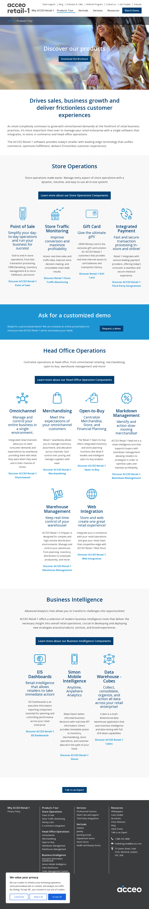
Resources (113, 10)
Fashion (80, 827)
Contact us (111, 4)
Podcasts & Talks (74, 4)
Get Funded (124, 4)
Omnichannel (48, 835)
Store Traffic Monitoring (53, 818)
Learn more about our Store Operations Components (74, 195)
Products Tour (65, 10)
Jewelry (80, 831)
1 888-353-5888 (122, 838)
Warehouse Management (54, 849)
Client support (48, 4)
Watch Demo (132, 10)
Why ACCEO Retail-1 (43, 10)
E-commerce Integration (53, 825)
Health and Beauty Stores (89, 845)
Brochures (116, 818)
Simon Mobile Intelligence (54, 864)
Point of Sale (48, 815)
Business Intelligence (54, 855)
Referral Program (94, 4)
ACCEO (11, 20)
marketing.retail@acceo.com (128, 843)
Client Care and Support (88, 815)
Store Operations (52, 811)
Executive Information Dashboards (52, 859)
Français (138, 4)
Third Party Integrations (88, 818)
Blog (61, 4)
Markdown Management (53, 845)
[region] (38, 888)
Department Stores (86, 838)
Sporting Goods (84, 834)
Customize (19, 896)
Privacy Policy (13, 811)
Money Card (48, 822)
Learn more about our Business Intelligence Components (74, 641)
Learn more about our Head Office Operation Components (74, 379)
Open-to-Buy (48, 842)
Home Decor (83, 841)
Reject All (38, 896)
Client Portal (117, 829)
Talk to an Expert (119, 832)
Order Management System (55, 871)
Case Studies (117, 815)
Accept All (57, 896)
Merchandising (49, 838)
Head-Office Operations (55, 831)
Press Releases (118, 822)
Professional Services (87, 811)
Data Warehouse (50, 867)
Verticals (83, 10)
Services (98, 10)
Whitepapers (117, 811)
